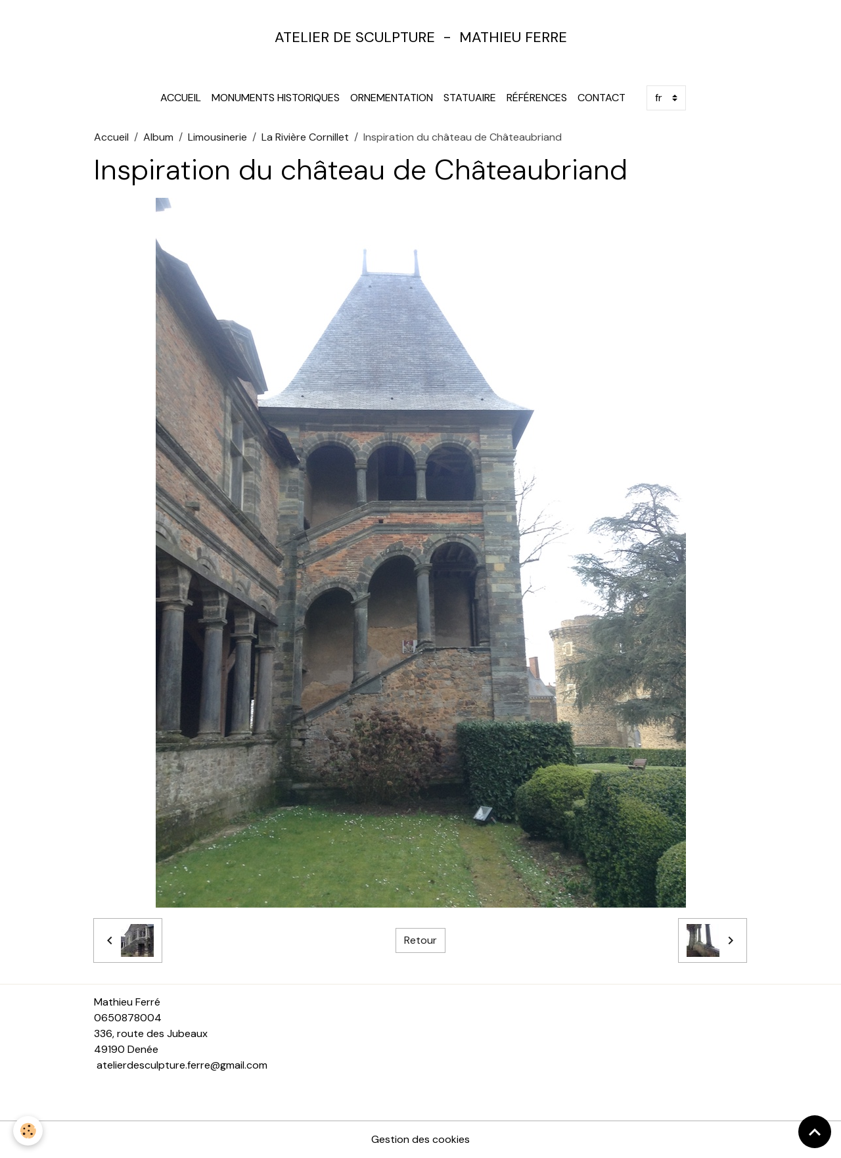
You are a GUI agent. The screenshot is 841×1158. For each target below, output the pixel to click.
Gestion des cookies (420, 1139)
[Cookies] (28, 1131)
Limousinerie (217, 137)
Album (158, 137)
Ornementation (391, 97)
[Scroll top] (814, 1131)
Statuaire (469, 97)
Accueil (180, 97)
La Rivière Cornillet (305, 137)
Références (537, 97)
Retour (420, 940)
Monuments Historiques (276, 97)
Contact (601, 97)
